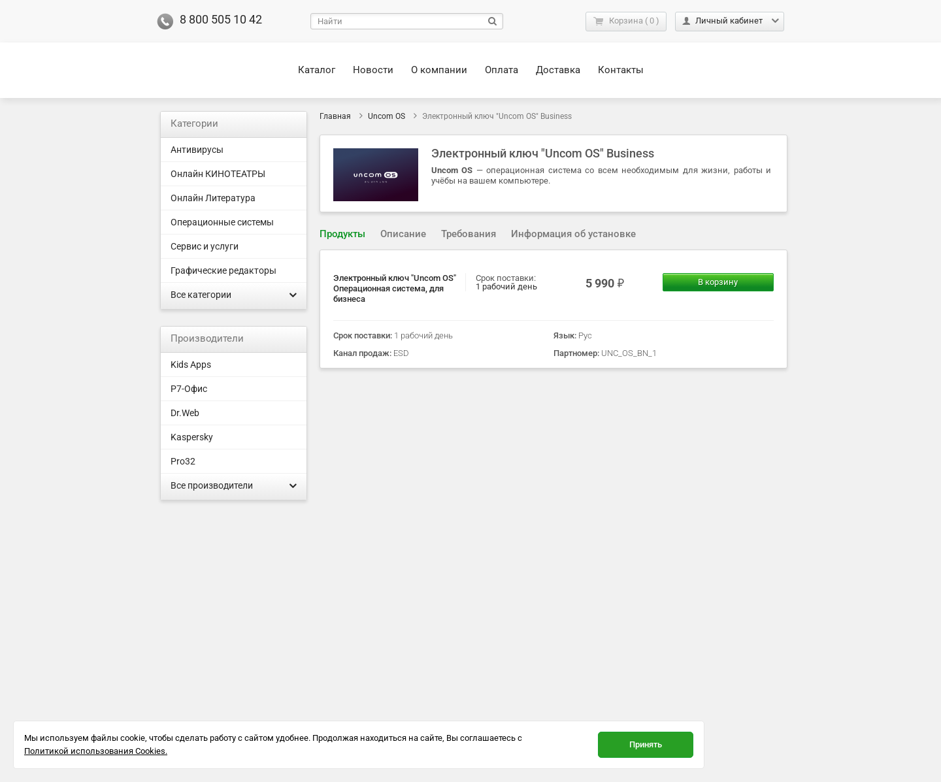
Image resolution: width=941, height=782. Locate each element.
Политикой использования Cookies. (95, 751)
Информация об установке (573, 234)
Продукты (342, 234)
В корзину (718, 282)
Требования (468, 234)
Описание (403, 234)
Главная (335, 116)
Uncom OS (386, 116)
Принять (645, 744)
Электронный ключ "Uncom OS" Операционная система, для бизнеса (394, 288)
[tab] (342, 234)
